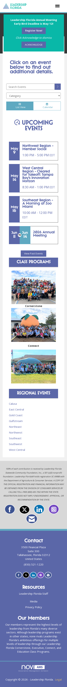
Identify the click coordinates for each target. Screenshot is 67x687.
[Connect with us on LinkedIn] (39, 509)
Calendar (47, 106)
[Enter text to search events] (30, 87)
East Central (16, 409)
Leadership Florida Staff (33, 593)
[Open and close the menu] (45, 6)
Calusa (13, 403)
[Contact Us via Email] (31, 519)
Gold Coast (16, 415)
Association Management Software (33, 668)
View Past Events (33, 253)
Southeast (15, 438)
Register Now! (33, 30)
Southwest (15, 444)
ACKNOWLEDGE (34, 44)
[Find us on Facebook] (10, 509)
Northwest (15, 432)
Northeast (15, 426)
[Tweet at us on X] (24, 509)
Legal (58, 679)
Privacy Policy (33, 607)
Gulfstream (16, 421)
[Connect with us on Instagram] (54, 509)
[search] (58, 87)
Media (33, 601)
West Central (17, 450)
